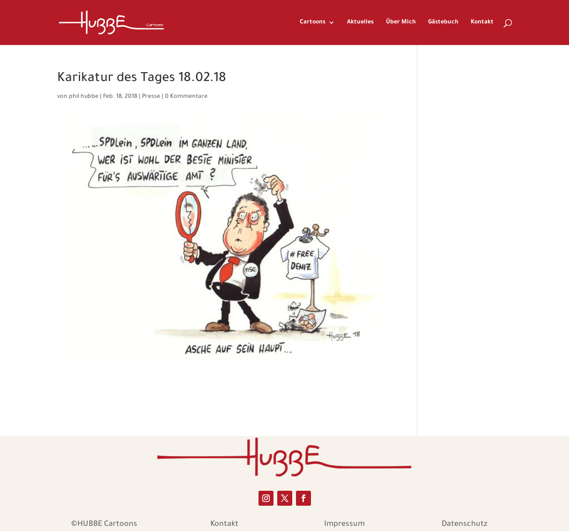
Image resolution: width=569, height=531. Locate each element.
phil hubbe (83, 97)
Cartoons (312, 22)
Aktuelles (360, 22)
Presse (151, 97)
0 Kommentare (186, 97)
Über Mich (401, 22)
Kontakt (482, 22)
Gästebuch (443, 22)
